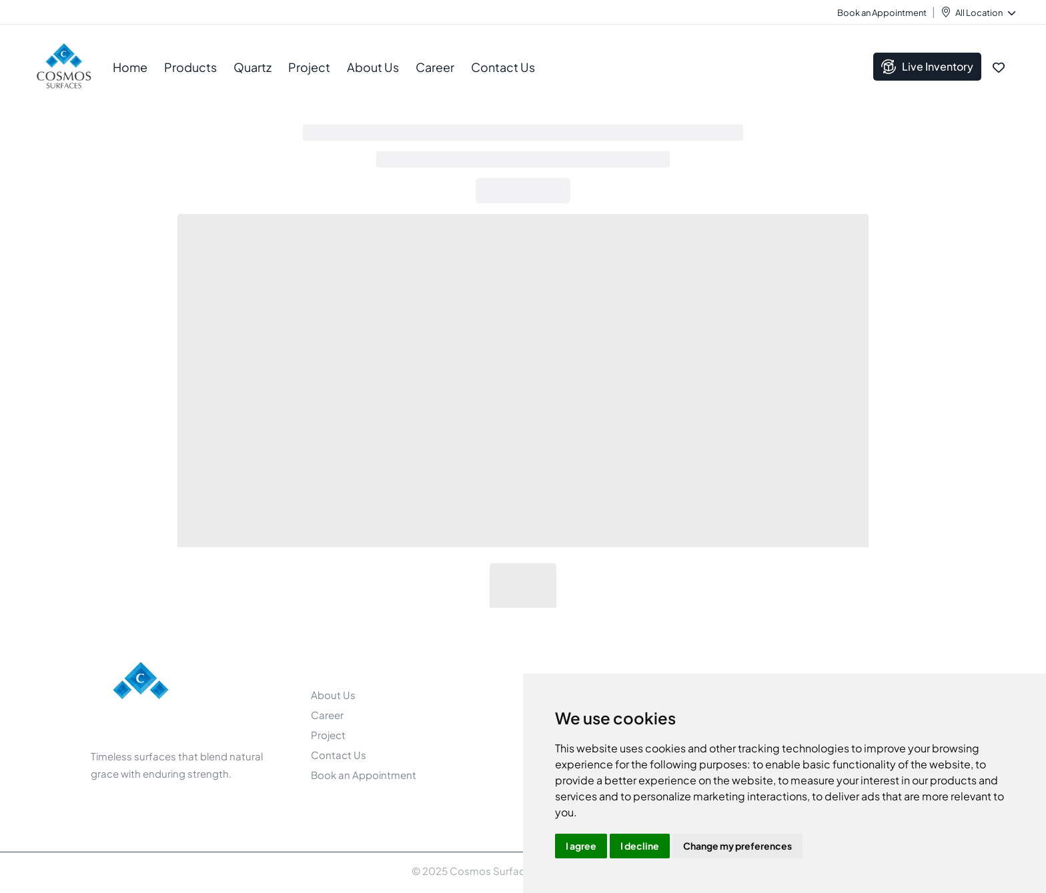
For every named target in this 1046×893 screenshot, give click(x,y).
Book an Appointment (882, 12)
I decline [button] (639, 846)
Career (435, 67)
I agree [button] (581, 846)
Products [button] (190, 67)
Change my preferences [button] (737, 846)
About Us (333, 694)
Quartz (252, 67)
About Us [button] (373, 67)
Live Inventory (927, 66)
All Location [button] (985, 12)
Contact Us (503, 67)
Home (130, 67)
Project (309, 67)
